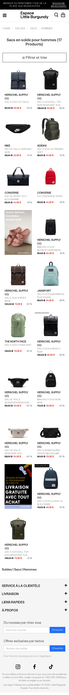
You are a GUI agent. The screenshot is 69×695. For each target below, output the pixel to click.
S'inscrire (57, 629)
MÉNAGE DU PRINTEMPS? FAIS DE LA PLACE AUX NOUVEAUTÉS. (35, 5)
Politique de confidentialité (27, 685)
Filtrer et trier (34, 57)
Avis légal (7, 685)
